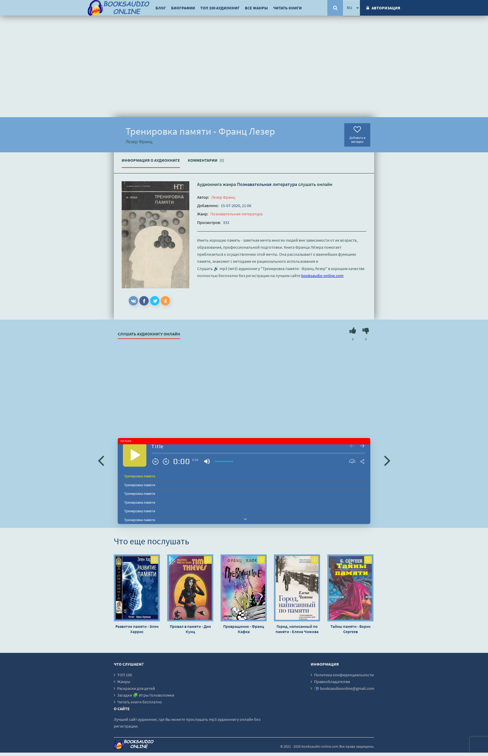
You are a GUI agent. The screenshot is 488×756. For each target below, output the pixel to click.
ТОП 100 (124, 674)
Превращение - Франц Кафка (243, 629)
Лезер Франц (223, 197)
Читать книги (287, 7)
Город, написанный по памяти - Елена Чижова (297, 629)
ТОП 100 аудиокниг (220, 7)
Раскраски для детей (136, 688)
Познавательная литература (267, 184)
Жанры (123, 681)
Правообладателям (332, 681)
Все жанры (256, 7)
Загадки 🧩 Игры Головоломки (145, 695)
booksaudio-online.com (322, 275)
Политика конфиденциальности (344, 674)
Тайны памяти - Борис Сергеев (350, 629)
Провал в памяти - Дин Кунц (190, 629)
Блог (160, 7)
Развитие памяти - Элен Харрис (137, 629)
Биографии (183, 7)
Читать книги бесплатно (139, 701)
